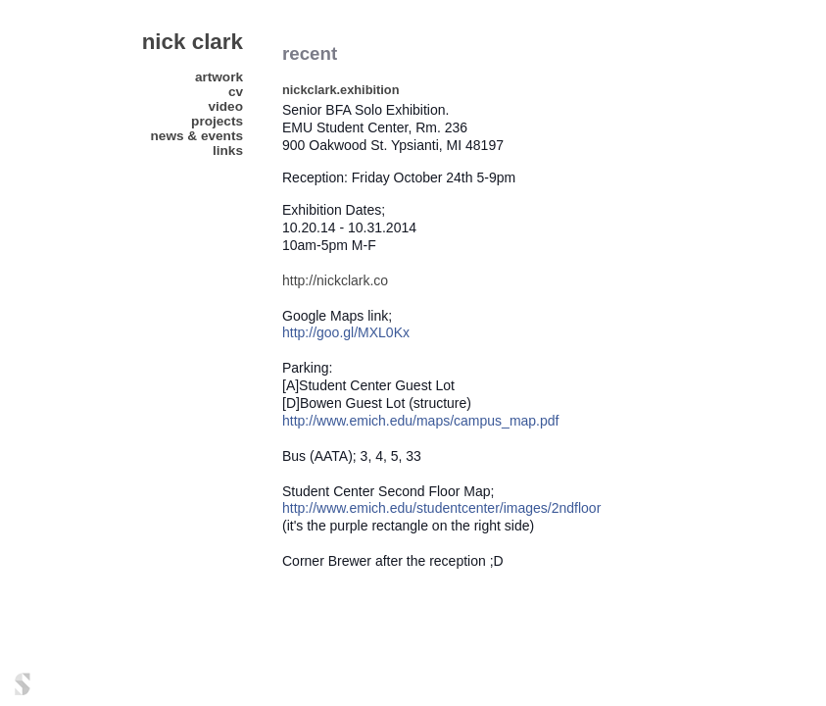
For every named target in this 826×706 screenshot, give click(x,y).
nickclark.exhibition (340, 89)
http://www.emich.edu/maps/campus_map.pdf (420, 421)
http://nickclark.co (337, 280)
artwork (219, 77)
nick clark (192, 41)
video (225, 106)
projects (217, 121)
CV (235, 91)
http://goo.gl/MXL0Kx (346, 332)
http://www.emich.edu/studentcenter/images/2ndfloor (441, 508)
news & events (197, 135)
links (228, 150)
